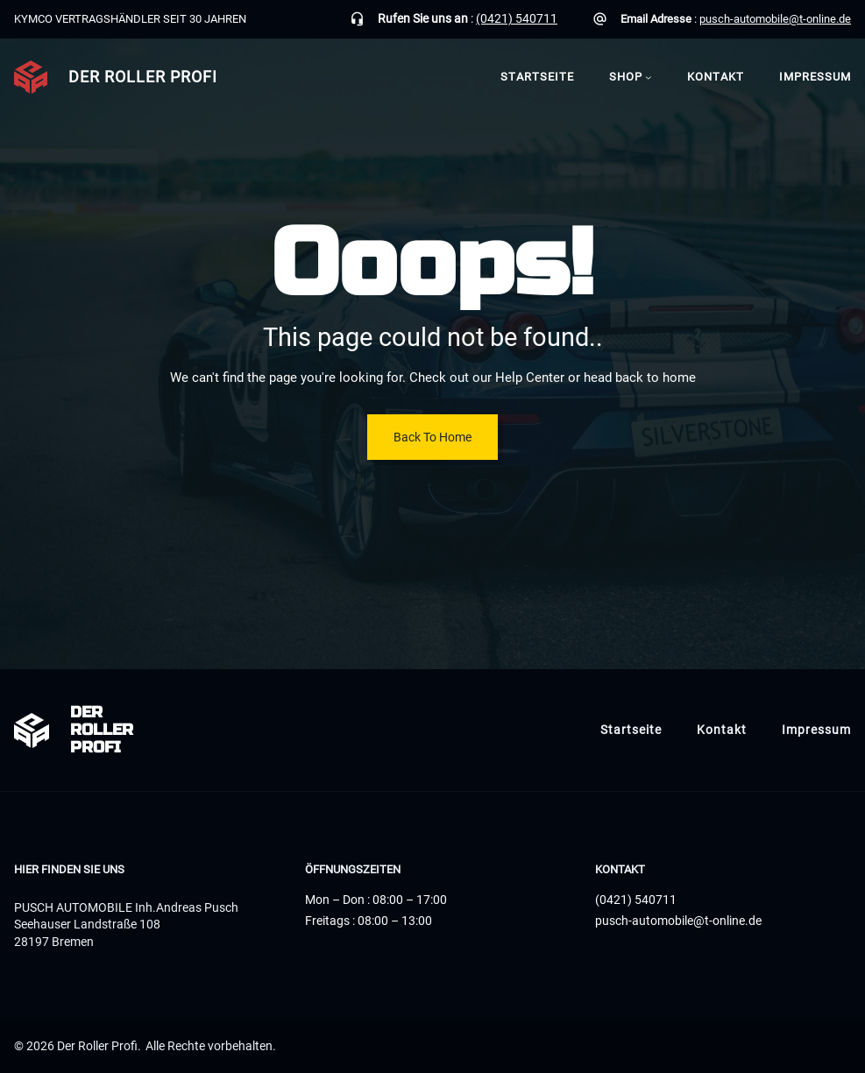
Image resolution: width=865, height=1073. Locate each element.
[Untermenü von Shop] (648, 77)
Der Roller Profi (142, 76)
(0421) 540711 (516, 18)
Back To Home (432, 437)
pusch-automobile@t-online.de (775, 18)
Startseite (537, 76)
